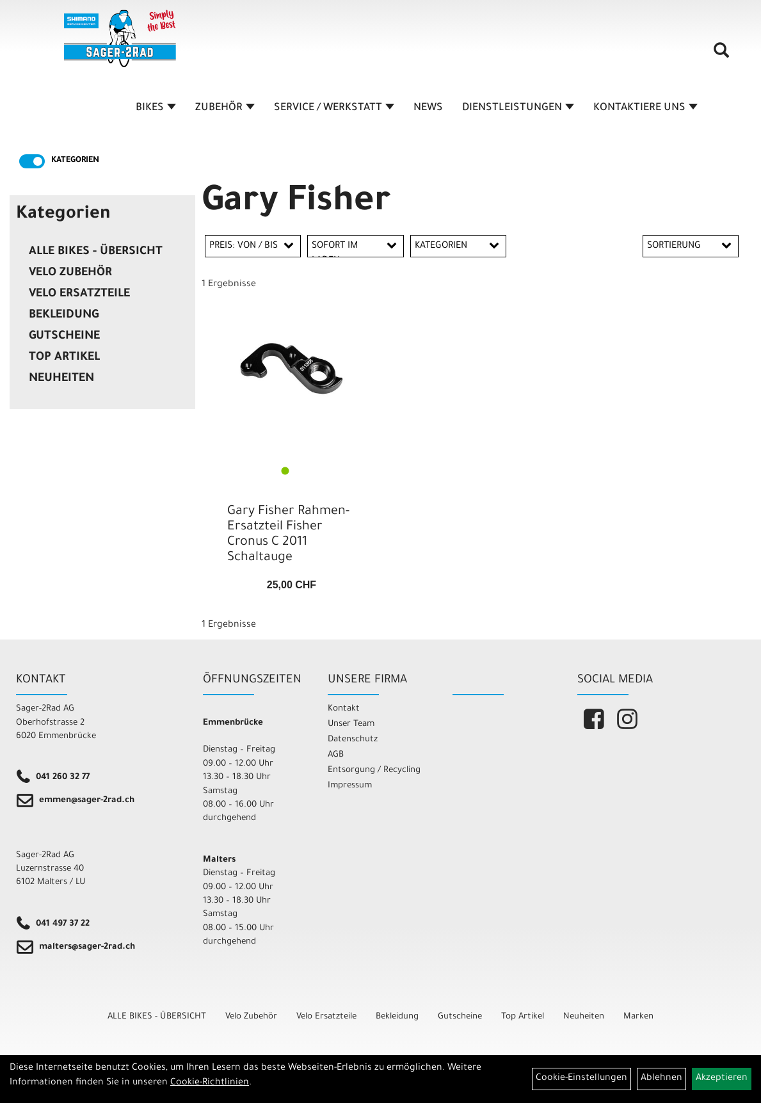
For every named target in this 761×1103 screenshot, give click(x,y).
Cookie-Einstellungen (581, 1079)
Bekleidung (64, 315)
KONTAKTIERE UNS (645, 108)
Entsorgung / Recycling (374, 770)
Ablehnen (661, 1079)
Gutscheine (64, 336)
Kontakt (344, 709)
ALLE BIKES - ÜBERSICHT (96, 252)
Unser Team (351, 724)
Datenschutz (353, 740)
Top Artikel (64, 357)
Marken (638, 1017)
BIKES (156, 108)
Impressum (350, 786)
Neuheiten (61, 379)
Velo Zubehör (70, 273)
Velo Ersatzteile (79, 294)
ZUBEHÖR (225, 108)
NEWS (428, 108)
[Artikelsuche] (721, 55)
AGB (336, 755)
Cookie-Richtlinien (209, 1083)
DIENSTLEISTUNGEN (518, 108)
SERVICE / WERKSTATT (334, 108)
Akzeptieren (722, 1079)
